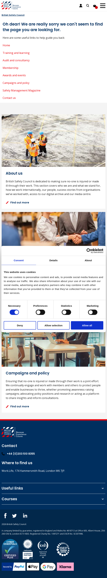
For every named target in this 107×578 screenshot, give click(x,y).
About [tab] (88, 260)
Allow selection (53, 325)
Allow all (87, 325)
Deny (20, 325)
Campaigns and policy (16, 83)
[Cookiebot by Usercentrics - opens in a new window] (88, 250)
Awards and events (14, 75)
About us (14, 173)
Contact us (9, 98)
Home (6, 45)
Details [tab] (53, 260)
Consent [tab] (19, 260)
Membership (10, 68)
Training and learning (16, 53)
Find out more (17, 202)
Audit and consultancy (16, 60)
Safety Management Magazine (21, 90)
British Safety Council (13, 15)
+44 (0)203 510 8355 (18, 454)
